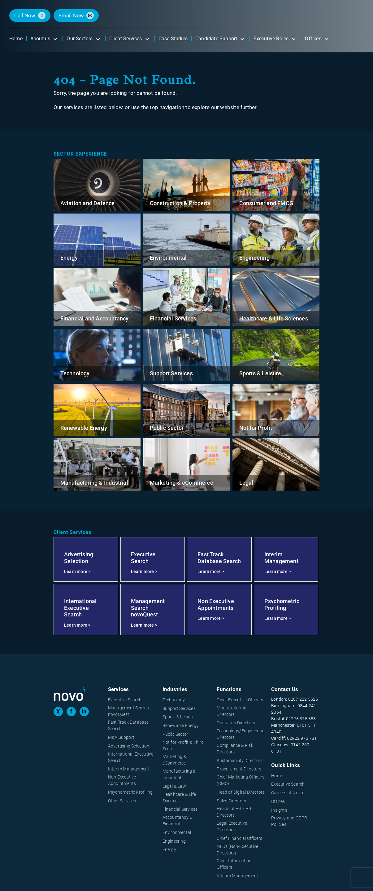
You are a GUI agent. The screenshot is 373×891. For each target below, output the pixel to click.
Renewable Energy (83, 428)
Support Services (171, 373)
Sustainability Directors (239, 760)
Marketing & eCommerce (181, 482)
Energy (69, 257)
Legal (246, 482)
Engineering (254, 257)
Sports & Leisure (260, 373)
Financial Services (173, 318)
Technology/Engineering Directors (240, 734)
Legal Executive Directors (232, 826)
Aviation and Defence (87, 203)
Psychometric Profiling (130, 792)
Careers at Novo (287, 792)
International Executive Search (131, 757)
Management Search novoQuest (128, 711)
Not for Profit (255, 428)
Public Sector (167, 428)
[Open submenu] (55, 38)
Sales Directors (231, 800)
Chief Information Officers (234, 864)
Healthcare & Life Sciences (273, 318)
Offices (278, 801)
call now (25, 15)
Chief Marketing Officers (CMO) (240, 780)
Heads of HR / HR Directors (234, 812)
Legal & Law (174, 786)
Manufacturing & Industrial (94, 482)
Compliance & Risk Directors (235, 748)
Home (277, 775)
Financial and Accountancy (94, 318)
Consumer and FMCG (266, 203)
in (84, 711)
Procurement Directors (239, 768)
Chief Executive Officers (240, 699)
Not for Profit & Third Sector (183, 745)
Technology (75, 373)
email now (71, 15)
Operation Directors (236, 722)
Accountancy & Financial (178, 820)
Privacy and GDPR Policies (289, 821)
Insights (279, 810)
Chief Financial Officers (239, 838)
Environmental (168, 257)
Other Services (122, 800)
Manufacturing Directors (231, 711)
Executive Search (124, 699)
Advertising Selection (128, 745)
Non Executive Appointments (122, 780)
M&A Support (121, 737)
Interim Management (129, 768)
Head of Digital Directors (241, 792)
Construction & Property (180, 203)
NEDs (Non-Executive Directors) (237, 849)
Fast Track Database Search (128, 725)
